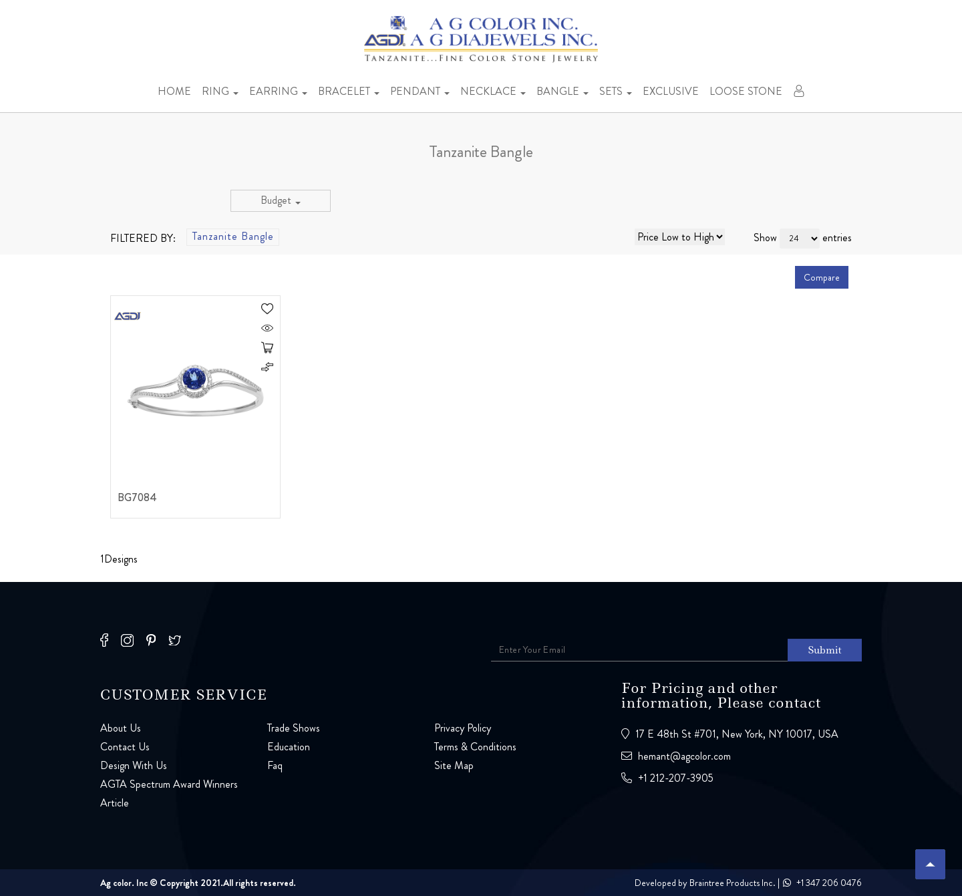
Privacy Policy (462, 728)
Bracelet (348, 91)
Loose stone (745, 91)
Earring (278, 91)
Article (114, 802)
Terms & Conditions (475, 746)
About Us (120, 728)
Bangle (562, 91)
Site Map (454, 765)
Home (174, 91)
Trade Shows (293, 728)
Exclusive (671, 91)
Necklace (493, 91)
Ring (220, 91)
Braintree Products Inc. (732, 882)
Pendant (420, 91)
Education (288, 746)
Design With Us (133, 765)
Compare (822, 277)
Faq (275, 765)
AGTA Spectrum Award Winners (169, 784)
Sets (615, 91)
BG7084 (137, 498)
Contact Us (125, 746)
